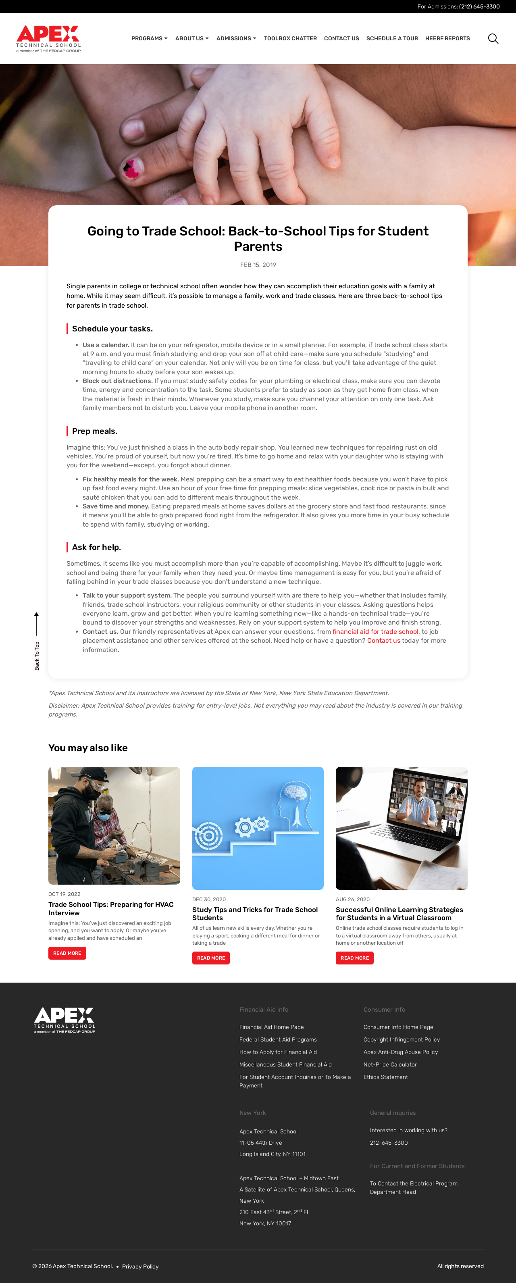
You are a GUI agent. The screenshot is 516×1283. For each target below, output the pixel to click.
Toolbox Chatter (290, 38)
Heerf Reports (447, 38)
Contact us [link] (383, 640)
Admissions (236, 39)
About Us (192, 39)
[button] (487, 38)
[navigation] (302, 1143)
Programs (149, 39)
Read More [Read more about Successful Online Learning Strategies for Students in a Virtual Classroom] (355, 958)
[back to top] (37, 656)
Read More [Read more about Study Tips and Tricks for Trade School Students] (211, 958)
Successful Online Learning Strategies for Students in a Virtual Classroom (399, 914)
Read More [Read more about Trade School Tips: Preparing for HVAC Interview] (67, 953)
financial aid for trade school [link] (375, 631)
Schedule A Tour (392, 38)
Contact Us (341, 38)
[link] (64, 1020)
